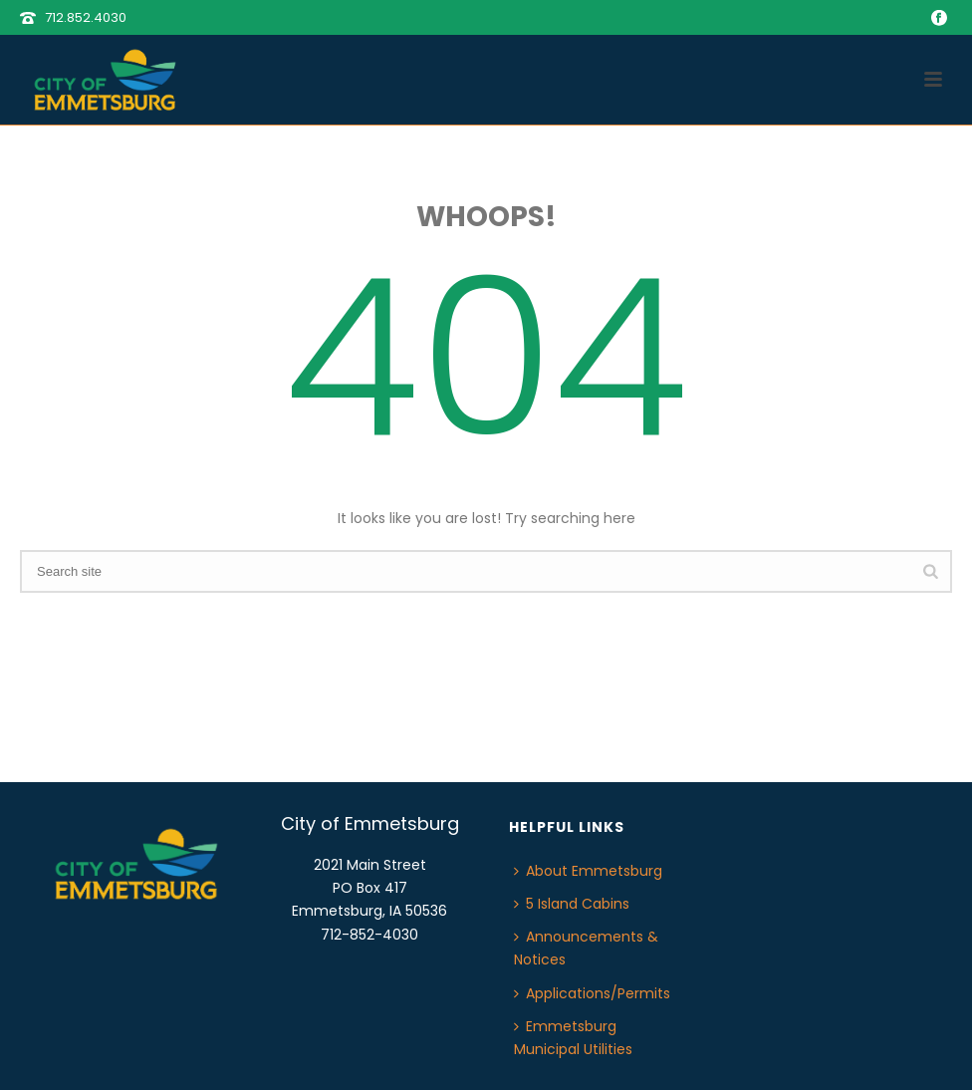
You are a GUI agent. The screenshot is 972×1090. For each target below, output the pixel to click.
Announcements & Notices (586, 948)
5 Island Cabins (571, 904)
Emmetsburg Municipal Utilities (573, 1037)
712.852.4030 (85, 17)
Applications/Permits (592, 993)
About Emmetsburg (588, 871)
